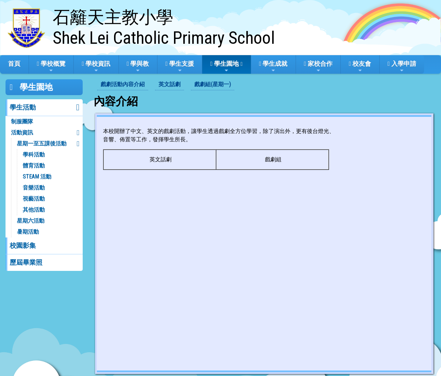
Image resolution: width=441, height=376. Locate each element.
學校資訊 (96, 66)
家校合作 (318, 66)
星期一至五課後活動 (41, 143)
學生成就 (273, 66)
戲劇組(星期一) (212, 84)
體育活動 (34, 165)
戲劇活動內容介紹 (123, 84)
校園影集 (23, 246)
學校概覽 (51, 66)
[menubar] (166, 84)
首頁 (14, 63)
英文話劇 (169, 84)
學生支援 (179, 66)
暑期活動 (28, 231)
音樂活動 (34, 187)
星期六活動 (30, 220)
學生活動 (23, 107)
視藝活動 (34, 198)
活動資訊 (22, 132)
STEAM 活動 (37, 176)
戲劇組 (273, 159)
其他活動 (34, 209)
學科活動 (34, 154)
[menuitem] (122, 84)
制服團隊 (22, 121)
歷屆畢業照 (26, 262)
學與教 (138, 66)
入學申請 (402, 66)
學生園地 (225, 66)
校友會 (360, 66)
